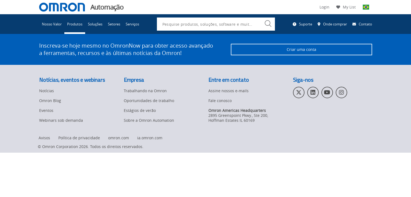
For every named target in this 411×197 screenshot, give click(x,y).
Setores (114, 24)
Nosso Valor (52, 24)
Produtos (74, 24)
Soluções (95, 24)
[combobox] (216, 24)
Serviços (132, 24)
